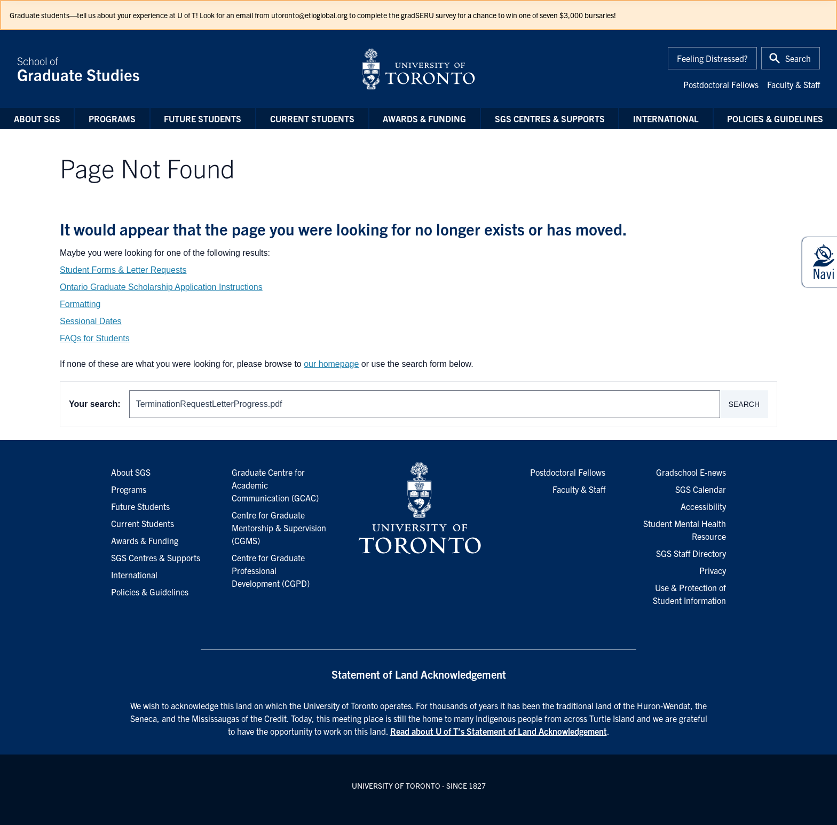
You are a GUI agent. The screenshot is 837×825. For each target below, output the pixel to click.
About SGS (37, 118)
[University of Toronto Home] (418, 69)
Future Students (202, 118)
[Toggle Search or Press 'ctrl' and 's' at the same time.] (790, 58)
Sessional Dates (91, 321)
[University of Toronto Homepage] (418, 508)
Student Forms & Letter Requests (123, 269)
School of (182, 69)
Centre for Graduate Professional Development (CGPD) (271, 570)
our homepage (331, 363)
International (666, 118)
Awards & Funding (424, 118)
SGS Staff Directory (691, 553)
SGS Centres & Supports (550, 118)
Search (744, 404)
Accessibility (703, 506)
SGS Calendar (700, 489)
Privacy (712, 570)
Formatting (80, 304)
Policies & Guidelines (775, 118)
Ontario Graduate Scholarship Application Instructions (161, 287)
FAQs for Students (95, 338)
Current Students (312, 118)
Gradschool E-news (691, 472)
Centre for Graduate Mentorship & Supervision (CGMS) (279, 527)
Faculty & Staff (793, 84)
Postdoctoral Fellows (721, 84)
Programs (112, 118)
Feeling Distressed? (712, 58)
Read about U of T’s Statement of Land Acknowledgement (498, 731)
